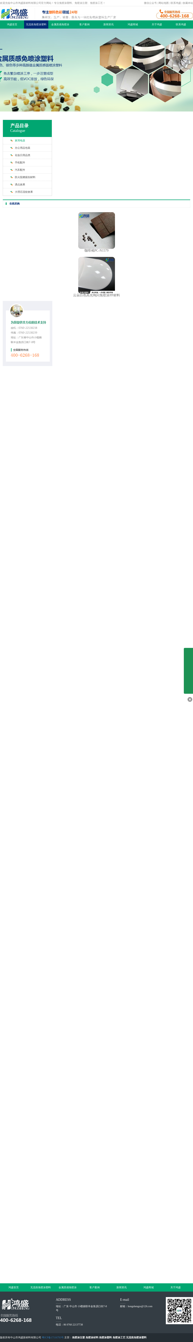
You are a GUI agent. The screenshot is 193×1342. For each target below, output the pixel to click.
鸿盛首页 (12, 24)
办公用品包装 (22, 148)
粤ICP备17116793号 (53, 1337)
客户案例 (84, 24)
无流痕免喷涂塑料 (36, 24)
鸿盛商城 (133, 24)
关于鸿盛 (157, 24)
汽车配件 (20, 170)
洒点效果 (20, 184)
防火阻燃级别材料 (25, 177)
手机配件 (20, 162)
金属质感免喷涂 (60, 24)
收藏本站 (188, 3)
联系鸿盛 (176, 3)
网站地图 (163, 3)
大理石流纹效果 (24, 192)
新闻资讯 (108, 24)
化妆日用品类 (22, 155)
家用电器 (20, 140)
